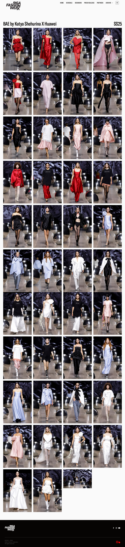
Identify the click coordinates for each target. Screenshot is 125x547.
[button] (109, 2)
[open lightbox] (17, 49)
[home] (13, 6)
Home (62, 3)
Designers (78, 3)
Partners (100, 3)
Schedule (69, 3)
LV (117, 3)
